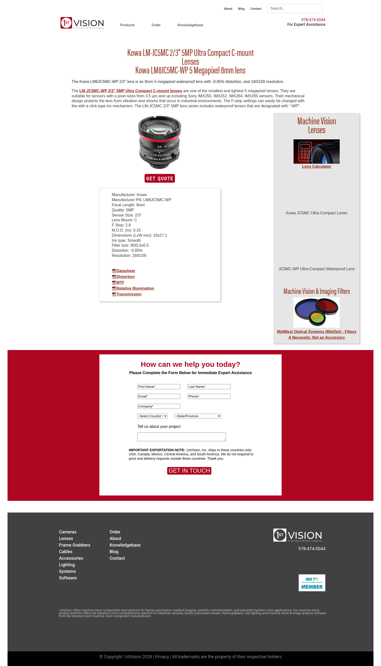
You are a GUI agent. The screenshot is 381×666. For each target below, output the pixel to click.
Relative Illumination (133, 288)
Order (156, 25)
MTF (118, 282)
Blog (241, 8)
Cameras (68, 531)
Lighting (67, 564)
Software (68, 577)
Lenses (66, 538)
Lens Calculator (316, 166)
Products (127, 25)
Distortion (123, 277)
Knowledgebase (190, 25)
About (228, 8)
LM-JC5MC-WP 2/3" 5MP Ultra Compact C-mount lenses (130, 91)
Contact (255, 8)
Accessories (71, 558)
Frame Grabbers (74, 545)
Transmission (126, 294)
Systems (67, 571)
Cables (65, 551)
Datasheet (123, 271)
